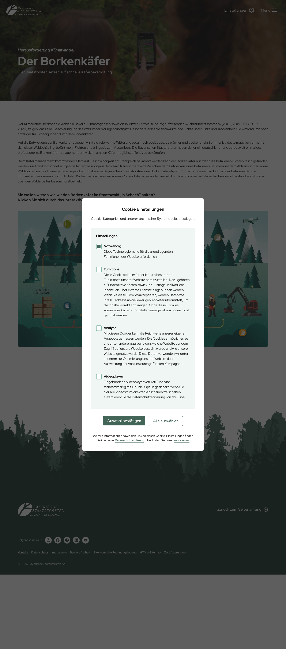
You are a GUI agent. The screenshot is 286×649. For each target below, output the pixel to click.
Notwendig (112, 246)
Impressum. (181, 440)
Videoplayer (113, 376)
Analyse (110, 328)
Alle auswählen (165, 420)
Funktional (112, 269)
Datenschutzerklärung (129, 440)
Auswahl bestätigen (124, 420)
